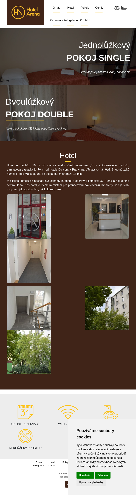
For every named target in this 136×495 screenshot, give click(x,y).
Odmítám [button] (103, 475)
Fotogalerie (71, 20)
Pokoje (85, 7)
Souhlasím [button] (85, 475)
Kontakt (85, 20)
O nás (56, 7)
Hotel (70, 7)
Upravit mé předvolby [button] (91, 482)
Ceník (99, 7)
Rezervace (56, 20)
